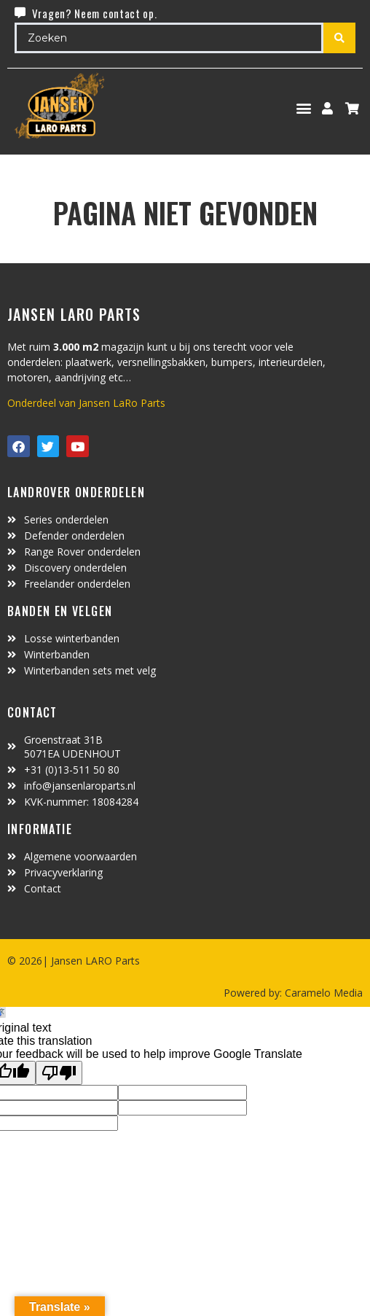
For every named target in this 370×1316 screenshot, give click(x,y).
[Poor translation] (59, 1073)
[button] (304, 108)
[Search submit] (339, 38)
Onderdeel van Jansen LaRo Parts (86, 403)
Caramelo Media (322, 993)
